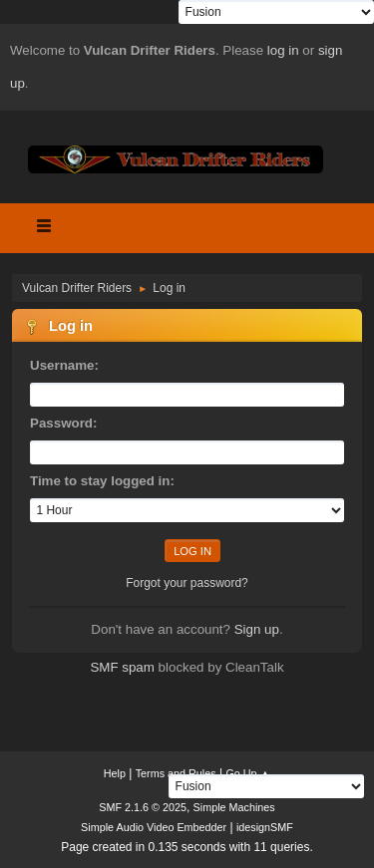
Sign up (256, 629)
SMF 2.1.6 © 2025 (143, 807)
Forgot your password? (187, 583)
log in (283, 50)
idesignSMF (264, 827)
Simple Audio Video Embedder (153, 827)
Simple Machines (234, 807)
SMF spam (122, 667)
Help (115, 773)
